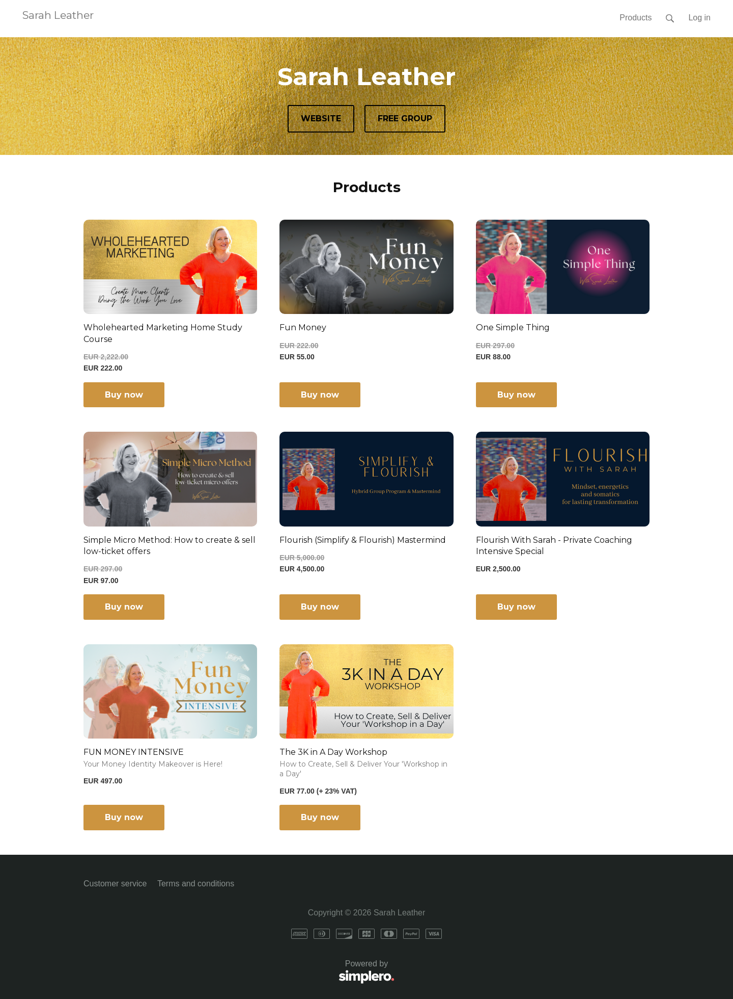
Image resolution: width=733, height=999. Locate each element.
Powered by (238, 972)
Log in (699, 17)
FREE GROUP (405, 118)
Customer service (115, 883)
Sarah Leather (58, 15)
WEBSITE (321, 118)
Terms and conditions (195, 883)
